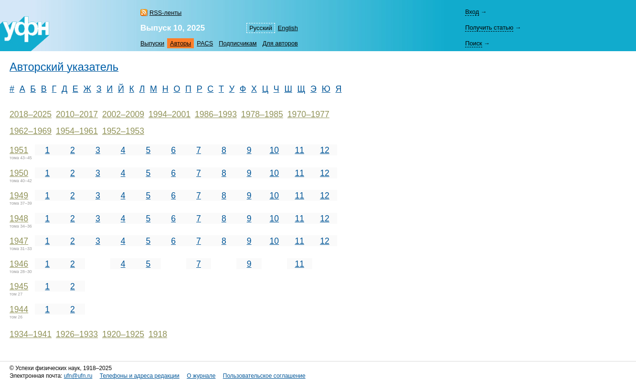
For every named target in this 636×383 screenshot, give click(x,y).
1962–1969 (31, 131)
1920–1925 (123, 334)
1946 (19, 264)
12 (324, 150)
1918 (157, 334)
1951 (19, 150)
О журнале (201, 375)
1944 (19, 309)
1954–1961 (77, 131)
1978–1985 (262, 114)
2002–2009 (123, 114)
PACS (205, 43)
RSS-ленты (165, 12)
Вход (472, 11)
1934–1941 (31, 334)
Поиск (473, 43)
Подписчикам (237, 43)
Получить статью (489, 27)
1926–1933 (77, 334)
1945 (19, 286)
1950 (19, 173)
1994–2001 (169, 114)
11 (299, 150)
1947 (19, 241)
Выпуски (152, 43)
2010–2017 (77, 114)
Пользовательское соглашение (264, 375)
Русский (260, 28)
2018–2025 (31, 114)
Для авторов (280, 43)
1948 (19, 218)
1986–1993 (216, 114)
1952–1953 (123, 131)
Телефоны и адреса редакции (140, 375)
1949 (19, 195)
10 (274, 150)
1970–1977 (308, 114)
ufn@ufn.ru (78, 375)
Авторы (180, 43)
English (288, 28)
